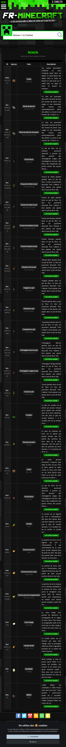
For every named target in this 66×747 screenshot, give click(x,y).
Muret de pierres (29, 106)
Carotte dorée (29, 646)
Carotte (29, 524)
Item (7, 468)
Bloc (7, 105)
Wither (29, 695)
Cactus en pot (29, 392)
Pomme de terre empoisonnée (29, 595)
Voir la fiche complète (51, 92)
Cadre (29, 79)
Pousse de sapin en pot (29, 205)
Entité (7, 78)
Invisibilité (28, 669)
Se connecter (57, 1)
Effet (7, 669)
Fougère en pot (29, 288)
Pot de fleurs (29, 159)
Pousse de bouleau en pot (29, 225)
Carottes (29, 415)
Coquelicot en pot (29, 329)
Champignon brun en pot (29, 350)
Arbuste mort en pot (29, 267)
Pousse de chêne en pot (29, 184)
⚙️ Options (33, 742)
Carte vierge (29, 622)
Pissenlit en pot (29, 309)
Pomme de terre (29, 550)
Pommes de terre (29, 442)
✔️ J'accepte (33, 736)
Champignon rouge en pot (29, 371)
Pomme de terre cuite (28, 572)
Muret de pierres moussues (28, 132)
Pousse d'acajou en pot (29, 246)
